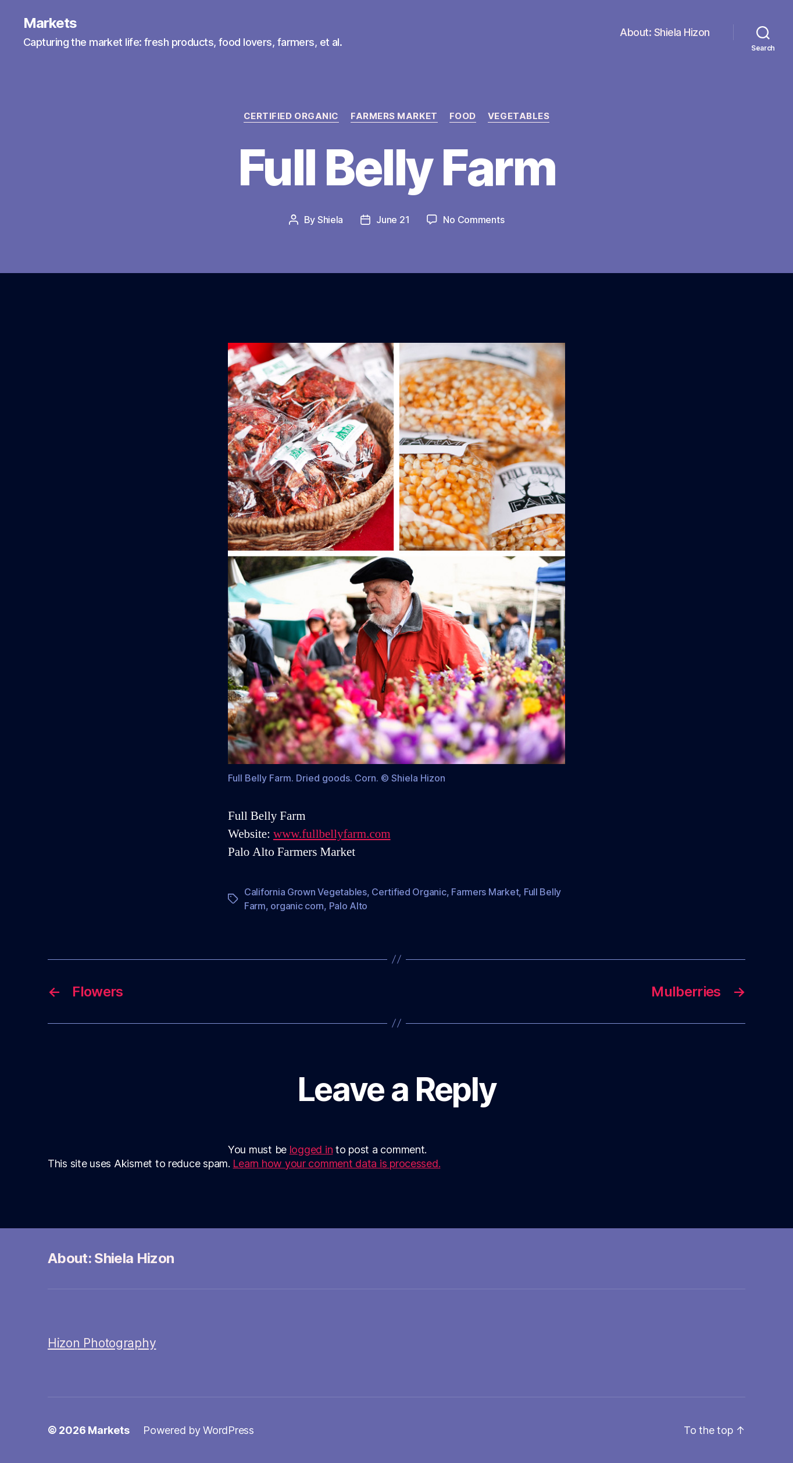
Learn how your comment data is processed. (336, 1163)
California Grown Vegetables (305, 892)
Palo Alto (348, 906)
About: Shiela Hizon (665, 32)
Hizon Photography (102, 1343)
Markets (50, 23)
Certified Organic (291, 116)
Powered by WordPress (198, 1430)
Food (462, 116)
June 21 (392, 219)
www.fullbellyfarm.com (332, 834)
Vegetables (519, 116)
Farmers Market (394, 116)
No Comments (473, 219)
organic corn (297, 906)
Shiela (330, 219)
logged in (311, 1149)
